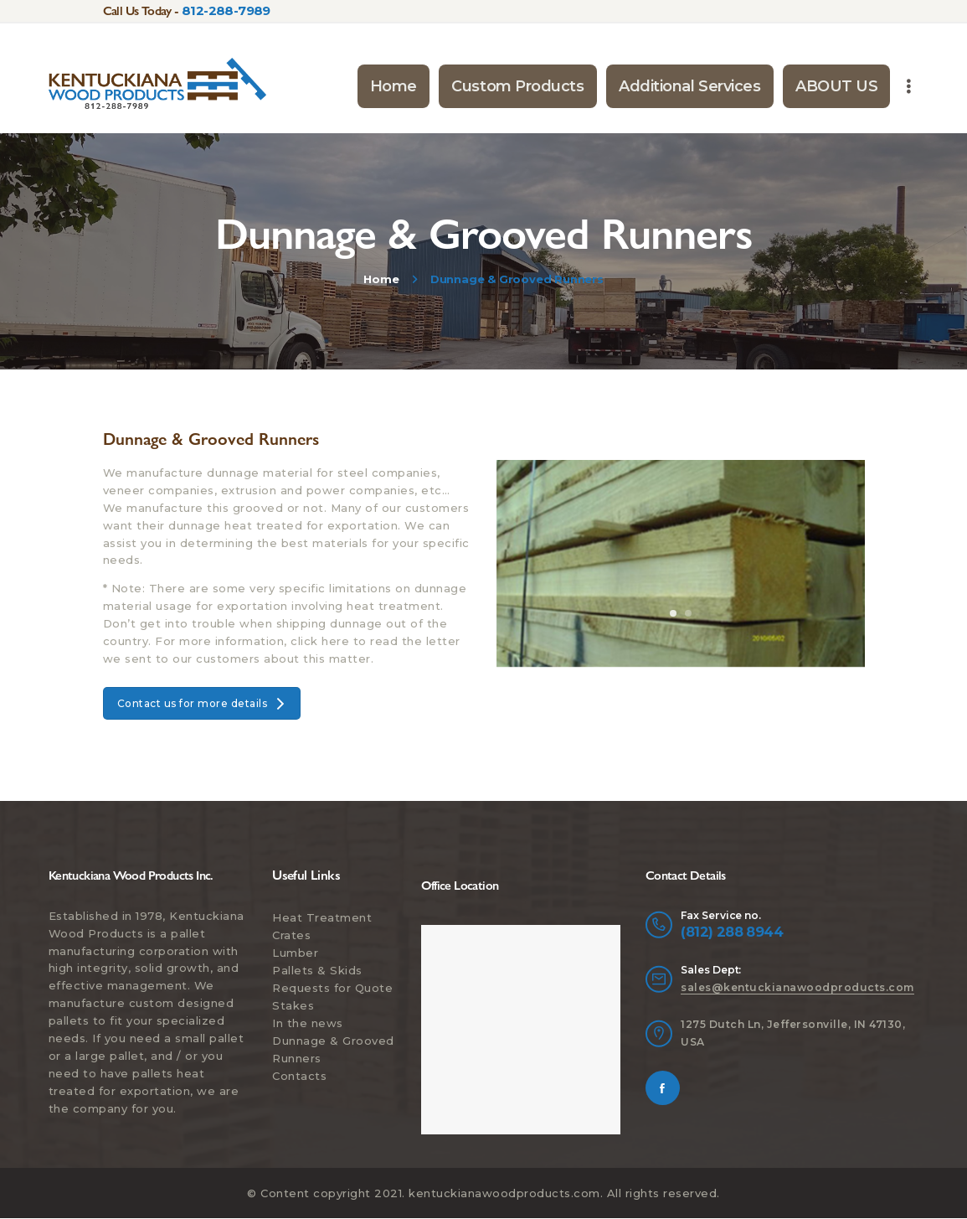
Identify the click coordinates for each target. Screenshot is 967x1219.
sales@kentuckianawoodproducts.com (797, 987)
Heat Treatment (322, 917)
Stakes (293, 1005)
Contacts (299, 1075)
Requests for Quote (332, 987)
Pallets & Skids (317, 970)
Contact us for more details (202, 703)
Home (381, 279)
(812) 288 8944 (732, 931)
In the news (307, 1023)
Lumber (295, 952)
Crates (291, 935)
